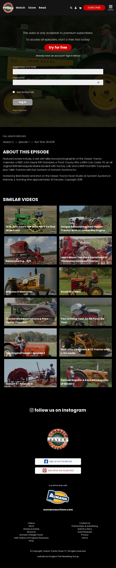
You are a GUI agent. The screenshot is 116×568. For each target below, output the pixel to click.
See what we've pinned (58, 470)
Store (32, 8)
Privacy (84, 534)
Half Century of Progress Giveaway (31, 538)
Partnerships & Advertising (85, 526)
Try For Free (58, 47)
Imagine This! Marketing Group (64, 556)
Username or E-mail (24, 67)
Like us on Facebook (58, 461)
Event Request (85, 532)
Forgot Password (19, 110)
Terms (85, 538)
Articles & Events (31, 529)
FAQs (31, 540)
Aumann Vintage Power (31, 534)
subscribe (94, 7)
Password (18, 77)
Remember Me (23, 92)
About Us (31, 532)
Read (42, 8)
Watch (20, 8)
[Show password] (98, 82)
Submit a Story (85, 529)
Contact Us (84, 523)
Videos (31, 523)
